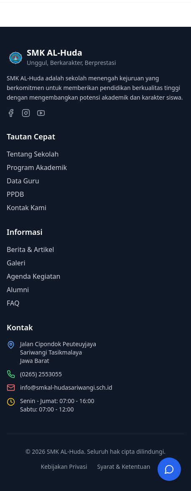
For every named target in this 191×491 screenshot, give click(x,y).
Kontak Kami (26, 207)
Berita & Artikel (30, 249)
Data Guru (23, 180)
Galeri (16, 262)
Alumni (18, 289)
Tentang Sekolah (33, 154)
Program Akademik (37, 167)
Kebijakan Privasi (64, 466)
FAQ (13, 303)
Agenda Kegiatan (33, 276)
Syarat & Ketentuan (123, 466)
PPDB (15, 194)
